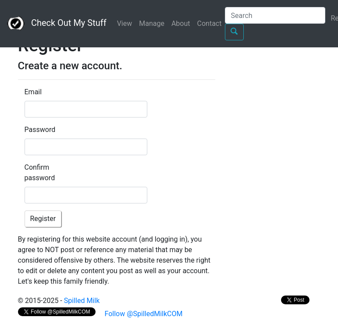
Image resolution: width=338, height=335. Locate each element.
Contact (209, 23)
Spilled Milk (82, 300)
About (180, 23)
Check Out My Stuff (57, 23)
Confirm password (38, 172)
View (124, 23)
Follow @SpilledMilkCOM (143, 314)
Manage (151, 23)
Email (33, 92)
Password (38, 129)
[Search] (275, 15)
